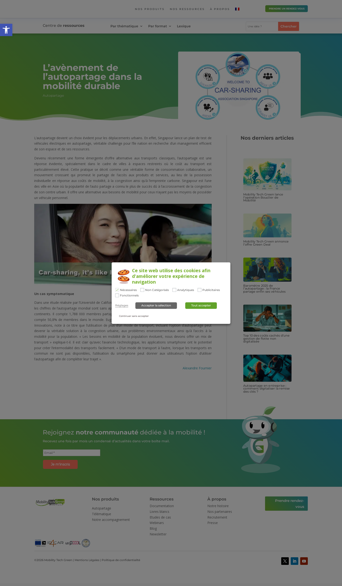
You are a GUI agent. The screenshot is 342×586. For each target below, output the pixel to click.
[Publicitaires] (199, 290)
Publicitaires (211, 290)
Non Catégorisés (157, 290)
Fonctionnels (129, 295)
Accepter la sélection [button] (156, 305)
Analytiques (185, 290)
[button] (6, 30)
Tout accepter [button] (201, 305)
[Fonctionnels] (117, 295)
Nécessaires (128, 290)
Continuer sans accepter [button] (134, 316)
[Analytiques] (174, 290)
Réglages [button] (121, 305)
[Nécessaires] (117, 290)
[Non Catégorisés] (142, 290)
